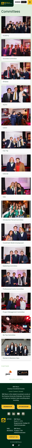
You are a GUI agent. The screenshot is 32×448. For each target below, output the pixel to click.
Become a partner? (16, 379)
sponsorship (24, 406)
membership (7, 406)
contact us (13, 437)
